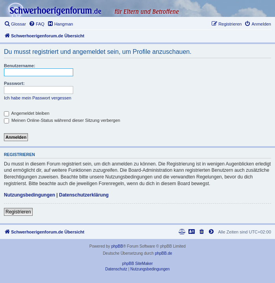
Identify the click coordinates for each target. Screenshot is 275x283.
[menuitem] (15, 24)
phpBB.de (163, 253)
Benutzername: (19, 65)
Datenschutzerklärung (84, 195)
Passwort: (14, 83)
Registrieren (18, 212)
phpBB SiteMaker (137, 263)
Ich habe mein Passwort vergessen (37, 98)
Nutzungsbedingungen (29, 195)
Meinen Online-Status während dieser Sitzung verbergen (62, 120)
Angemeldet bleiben (27, 113)
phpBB (117, 246)
